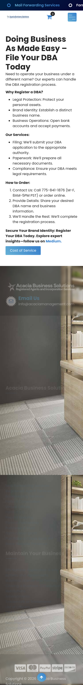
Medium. (54, 241)
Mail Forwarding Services (37, 5)
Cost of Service (23, 250)
